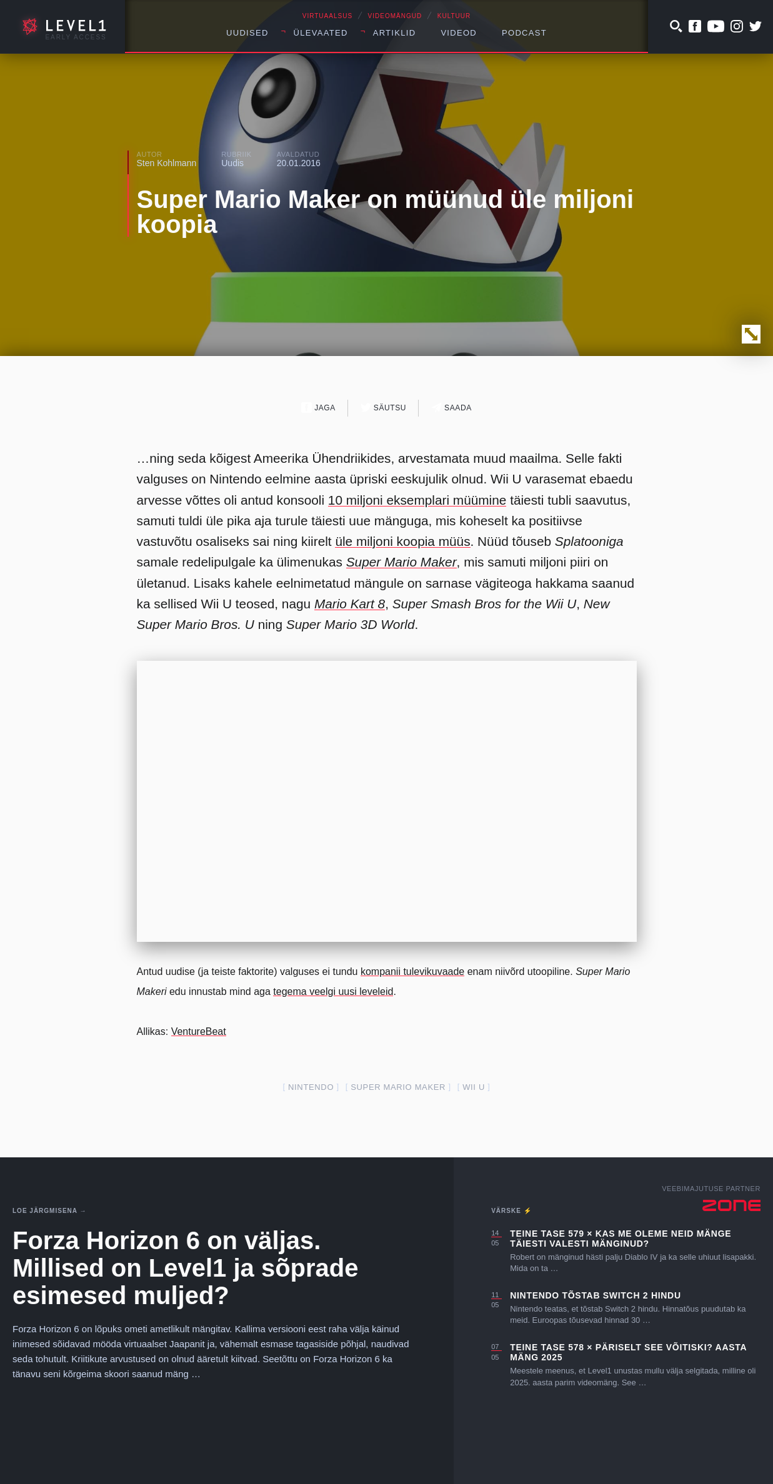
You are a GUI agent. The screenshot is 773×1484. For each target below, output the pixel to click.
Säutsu (383, 407)
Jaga (318, 407)
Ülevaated (321, 32)
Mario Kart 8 (349, 603)
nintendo (311, 1087)
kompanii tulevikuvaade (412, 971)
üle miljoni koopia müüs (402, 541)
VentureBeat (198, 1031)
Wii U (473, 1087)
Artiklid (394, 32)
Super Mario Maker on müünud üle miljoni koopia (385, 212)
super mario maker (398, 1087)
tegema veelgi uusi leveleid (333, 991)
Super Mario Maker (401, 562)
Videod (459, 32)
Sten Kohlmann (167, 163)
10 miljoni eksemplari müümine (417, 500)
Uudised (247, 32)
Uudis (232, 163)
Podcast (524, 32)
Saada (451, 407)
